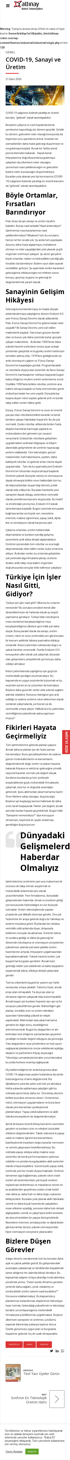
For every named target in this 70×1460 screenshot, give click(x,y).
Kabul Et (32, 1451)
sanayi (29, 1344)
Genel (10, 52)
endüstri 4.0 (14, 1344)
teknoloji (44, 1344)
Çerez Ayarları (14, 1451)
